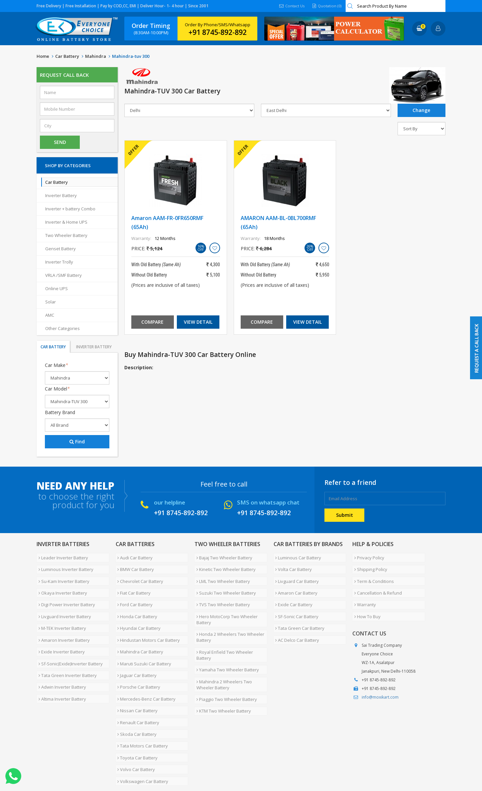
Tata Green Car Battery (298, 612)
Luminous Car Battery (296, 556)
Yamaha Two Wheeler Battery (225, 643)
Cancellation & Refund (376, 584)
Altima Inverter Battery (60, 668)
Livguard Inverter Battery (63, 603)
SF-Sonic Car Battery (295, 603)
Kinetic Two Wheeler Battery (224, 566)
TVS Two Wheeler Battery (221, 594)
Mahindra (95, 56)
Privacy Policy (367, 556)
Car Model (57, 389)
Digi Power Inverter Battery (65, 594)
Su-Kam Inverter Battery (62, 575)
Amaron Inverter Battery (62, 621)
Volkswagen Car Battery (141, 733)
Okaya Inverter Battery (61, 584)
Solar (50, 302)
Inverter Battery (61, 195)
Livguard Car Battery (295, 575)
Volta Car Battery (292, 566)
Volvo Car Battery (134, 724)
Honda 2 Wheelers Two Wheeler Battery (228, 621)
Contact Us (290, 6)
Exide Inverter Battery (60, 631)
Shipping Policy (368, 566)
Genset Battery (60, 249)
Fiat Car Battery (132, 584)
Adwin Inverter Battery (60, 659)
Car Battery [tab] (53, 347)
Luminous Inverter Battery (64, 566)
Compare (152, 322)
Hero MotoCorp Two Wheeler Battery (225, 606)
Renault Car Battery (137, 687)
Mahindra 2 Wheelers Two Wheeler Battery (222, 655)
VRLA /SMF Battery (63, 275)
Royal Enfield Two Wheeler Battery (230, 633)
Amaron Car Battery (295, 584)
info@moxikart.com (380, 682)
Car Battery (67, 56)
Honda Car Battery (136, 603)
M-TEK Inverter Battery (60, 612)
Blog (195, 756)
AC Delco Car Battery (295, 621)
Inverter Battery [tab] (94, 347)
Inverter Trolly (59, 262)
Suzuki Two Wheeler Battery (224, 584)
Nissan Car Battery (136, 677)
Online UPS (56, 288)
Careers (130, 756)
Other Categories (62, 328)
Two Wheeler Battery (66, 235)
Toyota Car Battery (136, 715)
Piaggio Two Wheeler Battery (224, 667)
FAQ (179, 756)
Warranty (363, 594)
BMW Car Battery (134, 566)
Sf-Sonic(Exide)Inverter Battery (69, 640)
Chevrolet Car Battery (139, 575)
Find (77, 441)
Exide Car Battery (292, 594)
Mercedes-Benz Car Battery (145, 668)
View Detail (198, 322)
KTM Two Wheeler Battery (221, 677)
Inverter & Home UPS (66, 222)
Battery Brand (60, 412)
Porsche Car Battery (137, 659)
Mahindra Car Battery (139, 631)
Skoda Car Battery (135, 696)
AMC (49, 315)
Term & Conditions (372, 575)
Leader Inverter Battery (61, 556)
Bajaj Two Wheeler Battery (222, 556)
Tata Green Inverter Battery (66, 649)
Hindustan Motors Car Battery (147, 621)
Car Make (56, 365)
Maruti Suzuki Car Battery (143, 640)
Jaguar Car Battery (135, 649)
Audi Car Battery (133, 556)
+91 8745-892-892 (217, 32)
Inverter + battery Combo (70, 209)
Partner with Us (98, 756)
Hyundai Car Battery (137, 612)
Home (43, 56)
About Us (66, 756)
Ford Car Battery (133, 594)
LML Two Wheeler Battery (221, 575)
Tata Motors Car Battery (141, 705)
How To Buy (365, 603)
